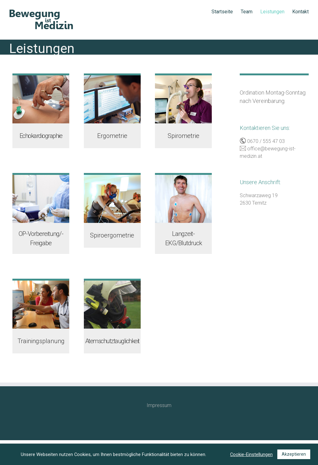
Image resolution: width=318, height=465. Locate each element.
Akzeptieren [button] (294, 454)
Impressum (159, 405)
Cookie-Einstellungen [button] (251, 454)
